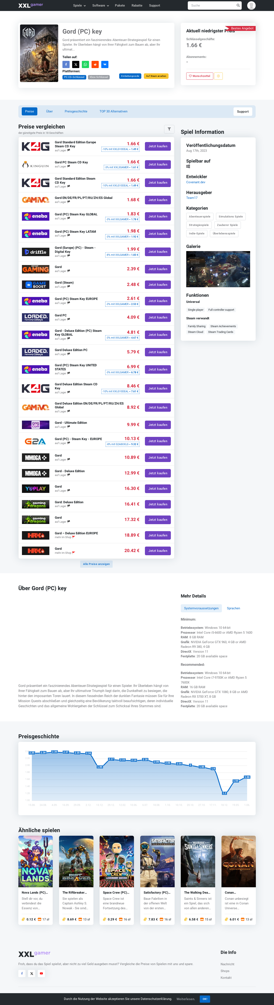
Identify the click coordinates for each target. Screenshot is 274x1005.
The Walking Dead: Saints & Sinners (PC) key (197, 893)
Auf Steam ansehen (156, 76)
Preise (29, 111)
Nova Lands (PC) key (34, 893)
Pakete (120, 5)
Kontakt (226, 978)
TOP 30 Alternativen (113, 111)
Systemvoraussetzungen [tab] (201, 608)
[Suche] (215, 5)
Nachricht (227, 964)
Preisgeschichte (76, 111)
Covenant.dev (195, 182)
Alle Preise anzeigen (96, 564)
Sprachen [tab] (233, 608)
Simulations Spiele (231, 216)
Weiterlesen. (186, 999)
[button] (251, 5)
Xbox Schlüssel (99, 77)
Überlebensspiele (224, 233)
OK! (205, 999)
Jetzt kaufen (157, 146)
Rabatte (137, 5)
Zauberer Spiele (227, 225)
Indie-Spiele (196, 233)
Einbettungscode (130, 76)
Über (49, 111)
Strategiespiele (199, 225)
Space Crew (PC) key (115, 893)
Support (154, 5)
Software (100, 5)
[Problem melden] (218, 76)
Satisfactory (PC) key (156, 893)
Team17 (191, 198)
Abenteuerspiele (200, 216)
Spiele (79, 5)
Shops (225, 971)
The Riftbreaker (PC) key (73, 893)
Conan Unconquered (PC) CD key (238, 893)
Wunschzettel (199, 76)
